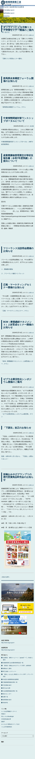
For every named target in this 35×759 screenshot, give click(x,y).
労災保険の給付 (9, 10)
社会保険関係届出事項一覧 (11, 26)
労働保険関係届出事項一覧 (11, 29)
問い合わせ (6, 32)
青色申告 (6, 16)
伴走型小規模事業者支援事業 (13, 7)
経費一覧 (5, 20)
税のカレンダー (7, 23)
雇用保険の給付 (9, 13)
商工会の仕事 (6, 5)
